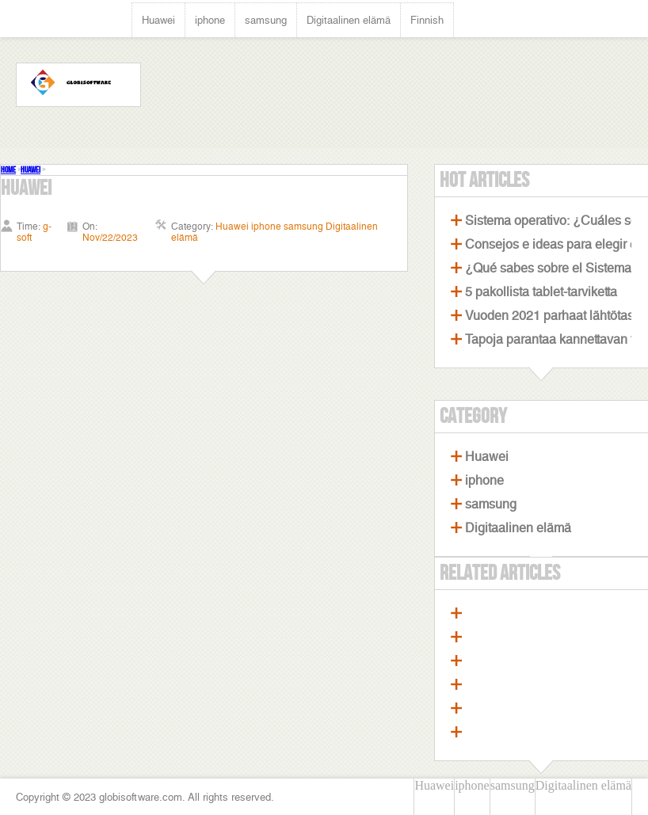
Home (8, 170)
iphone (210, 20)
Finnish (427, 20)
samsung (266, 20)
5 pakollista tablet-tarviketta (541, 291)
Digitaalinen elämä (349, 20)
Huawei (158, 20)
